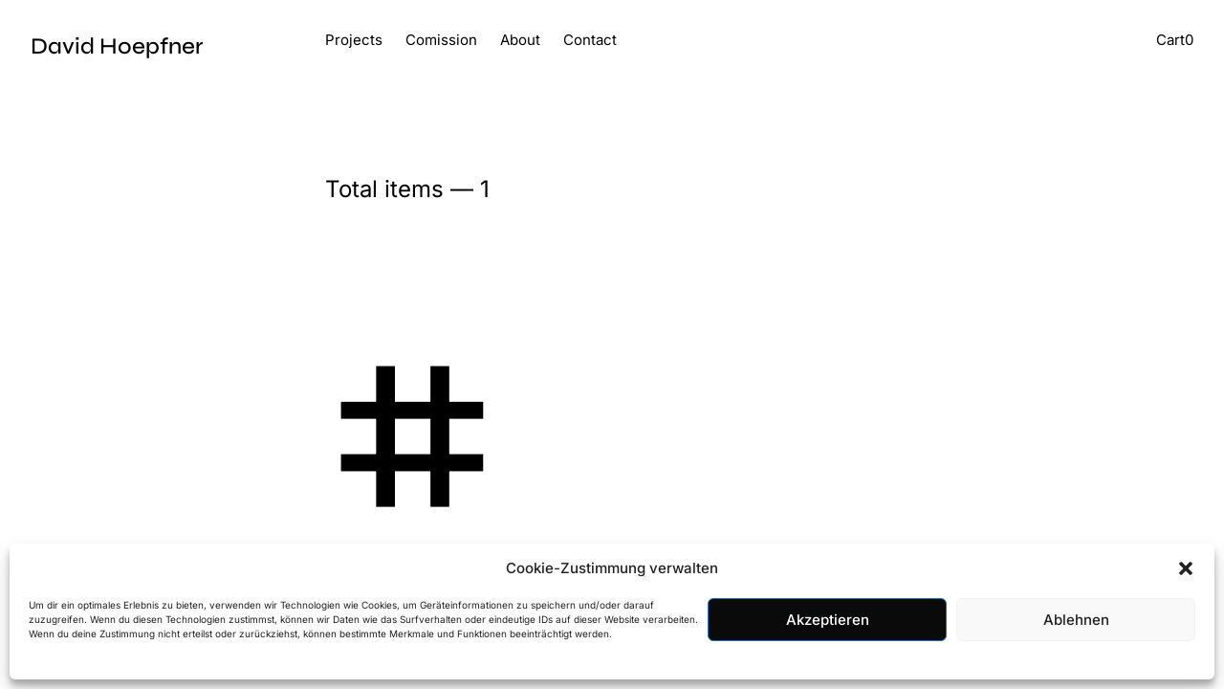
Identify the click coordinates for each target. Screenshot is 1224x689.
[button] (1185, 568)
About (520, 40)
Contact (590, 40)
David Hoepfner (117, 46)
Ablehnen (1076, 620)
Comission (441, 40)
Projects (353, 40)
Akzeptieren (827, 620)
